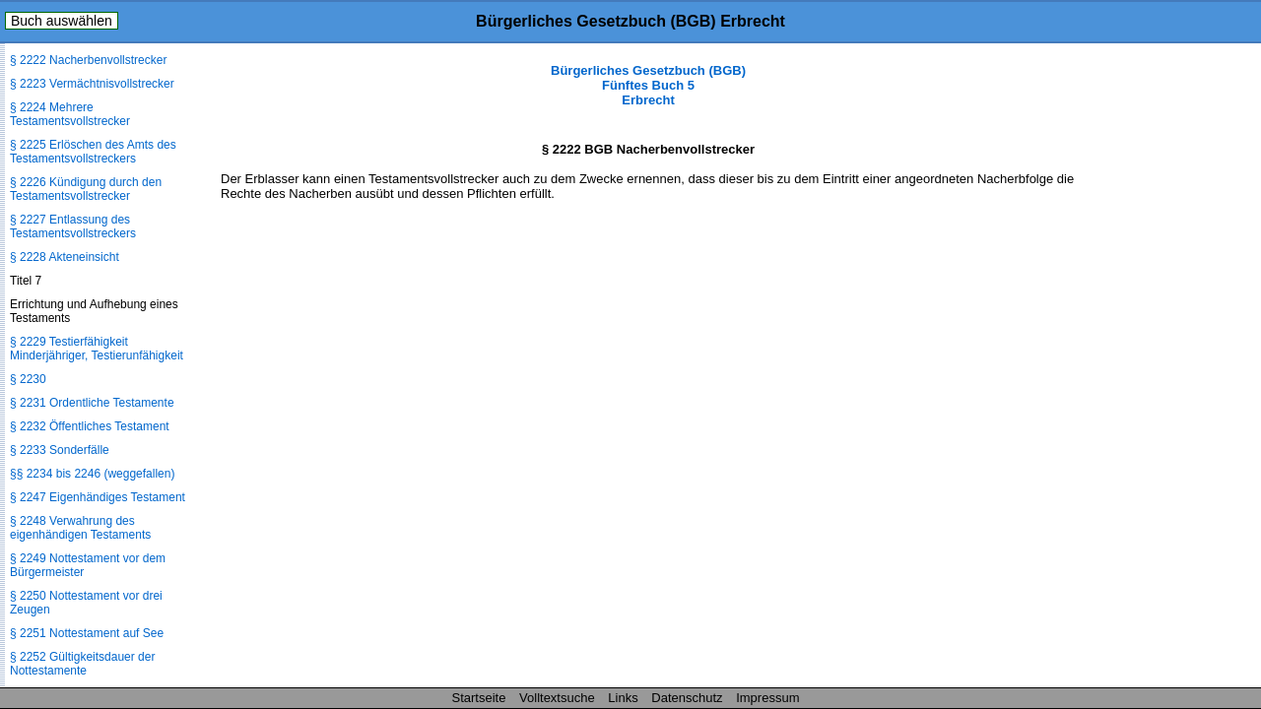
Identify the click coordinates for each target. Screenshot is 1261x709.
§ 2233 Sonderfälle (59, 450)
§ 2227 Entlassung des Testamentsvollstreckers (73, 226)
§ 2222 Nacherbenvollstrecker (88, 60)
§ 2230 (28, 379)
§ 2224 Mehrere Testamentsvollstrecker (70, 114)
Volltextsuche (557, 697)
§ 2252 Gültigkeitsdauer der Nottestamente (82, 663)
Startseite (479, 697)
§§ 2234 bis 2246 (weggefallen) (92, 474)
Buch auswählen (61, 21)
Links (622, 697)
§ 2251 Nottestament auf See (87, 633)
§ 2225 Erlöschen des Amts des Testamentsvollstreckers (93, 151)
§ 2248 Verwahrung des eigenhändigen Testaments (80, 528)
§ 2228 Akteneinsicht (64, 257)
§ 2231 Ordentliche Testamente (92, 403)
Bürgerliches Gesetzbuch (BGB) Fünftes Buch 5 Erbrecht (648, 85)
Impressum (767, 697)
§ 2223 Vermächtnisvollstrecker (92, 84)
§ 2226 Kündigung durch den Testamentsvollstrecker (86, 189)
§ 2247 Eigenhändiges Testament (97, 497)
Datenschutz (686, 697)
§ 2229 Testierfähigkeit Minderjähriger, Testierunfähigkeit (96, 348)
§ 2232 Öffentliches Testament (89, 426)
